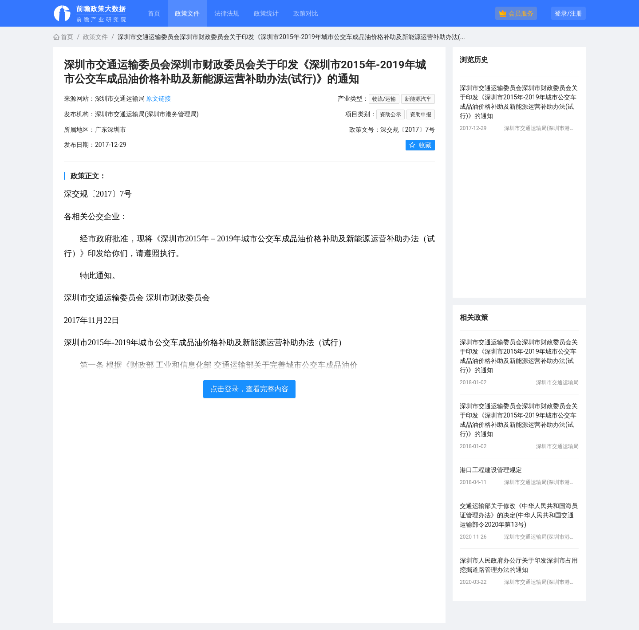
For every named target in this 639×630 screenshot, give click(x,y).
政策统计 (266, 13)
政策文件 (95, 36)
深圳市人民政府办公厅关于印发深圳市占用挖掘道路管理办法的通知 (519, 565)
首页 (154, 13)
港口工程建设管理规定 (491, 469)
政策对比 (305, 13)
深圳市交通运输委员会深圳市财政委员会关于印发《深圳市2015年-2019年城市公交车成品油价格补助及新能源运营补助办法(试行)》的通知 (519, 101)
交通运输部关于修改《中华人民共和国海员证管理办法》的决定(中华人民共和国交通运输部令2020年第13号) (519, 515)
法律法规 (226, 13)
